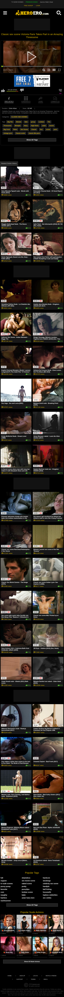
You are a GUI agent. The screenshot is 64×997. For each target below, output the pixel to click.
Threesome (7, 126)
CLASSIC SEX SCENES (19, 117)
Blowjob (17, 126)
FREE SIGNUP (28, 5)
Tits (49, 122)
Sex (41, 129)
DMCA (46, 979)
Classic (33, 129)
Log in (35, 975)
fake (26, 122)
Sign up (22, 975)
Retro (15, 129)
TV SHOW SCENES (17, 2)
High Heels (35, 126)
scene (48, 129)
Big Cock (7, 129)
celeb (44, 126)
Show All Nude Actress (32, 961)
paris (55, 129)
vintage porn (8, 133)
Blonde (18, 122)
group (33, 122)
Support (19, 979)
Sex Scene (24, 129)
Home (10, 975)
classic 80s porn (34, 133)
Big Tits (10, 122)
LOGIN (38, 5)
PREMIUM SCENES (32, 2)
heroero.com (36, 984)
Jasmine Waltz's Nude (46, 2)
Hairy (25, 126)
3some (51, 126)
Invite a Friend (51, 975)
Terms (33, 979)
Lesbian (41, 122)
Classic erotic (20, 133)
